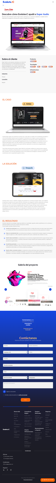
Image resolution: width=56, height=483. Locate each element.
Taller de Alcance (28, 423)
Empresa (48, 411)
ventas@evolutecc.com (8, 464)
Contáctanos (48, 436)
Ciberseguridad (27, 434)
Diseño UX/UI (27, 415)
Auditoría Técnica (28, 418)
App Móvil (16, 420)
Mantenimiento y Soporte (38, 429)
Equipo (47, 417)
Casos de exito (49, 429)
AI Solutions (16, 437)
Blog (46, 434)
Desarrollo (17, 411)
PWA (15, 428)
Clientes (47, 427)
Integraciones (17, 434)
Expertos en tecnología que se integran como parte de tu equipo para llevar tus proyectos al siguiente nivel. (38, 420)
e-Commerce (16, 426)
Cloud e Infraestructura (28, 430)
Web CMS (16, 416)
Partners (47, 431)
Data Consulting (27, 426)
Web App (16, 414)
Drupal (15, 418)
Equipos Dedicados (38, 412)
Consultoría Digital (27, 412)
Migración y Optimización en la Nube (27, 438)
